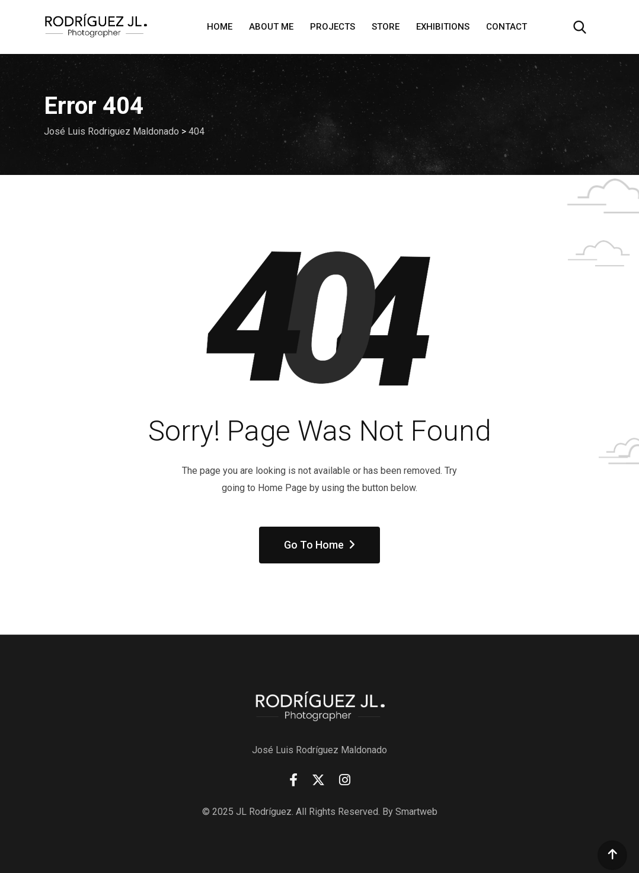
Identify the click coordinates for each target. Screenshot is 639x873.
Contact (506, 26)
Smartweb (416, 811)
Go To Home (319, 545)
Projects (332, 26)
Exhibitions (442, 26)
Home (219, 26)
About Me (271, 26)
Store (386, 26)
